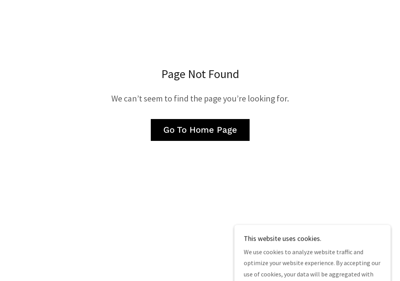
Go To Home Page (200, 130)
